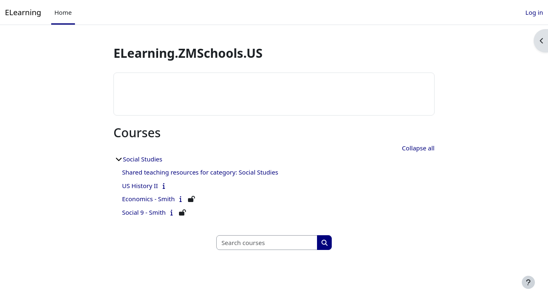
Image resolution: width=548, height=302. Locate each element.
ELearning (23, 12)
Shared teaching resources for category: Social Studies (200, 172)
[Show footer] (528, 282)
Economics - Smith (148, 199)
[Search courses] (267, 242)
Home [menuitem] (63, 12)
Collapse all (418, 148)
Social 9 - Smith (144, 212)
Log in (534, 12)
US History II (140, 186)
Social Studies (142, 159)
